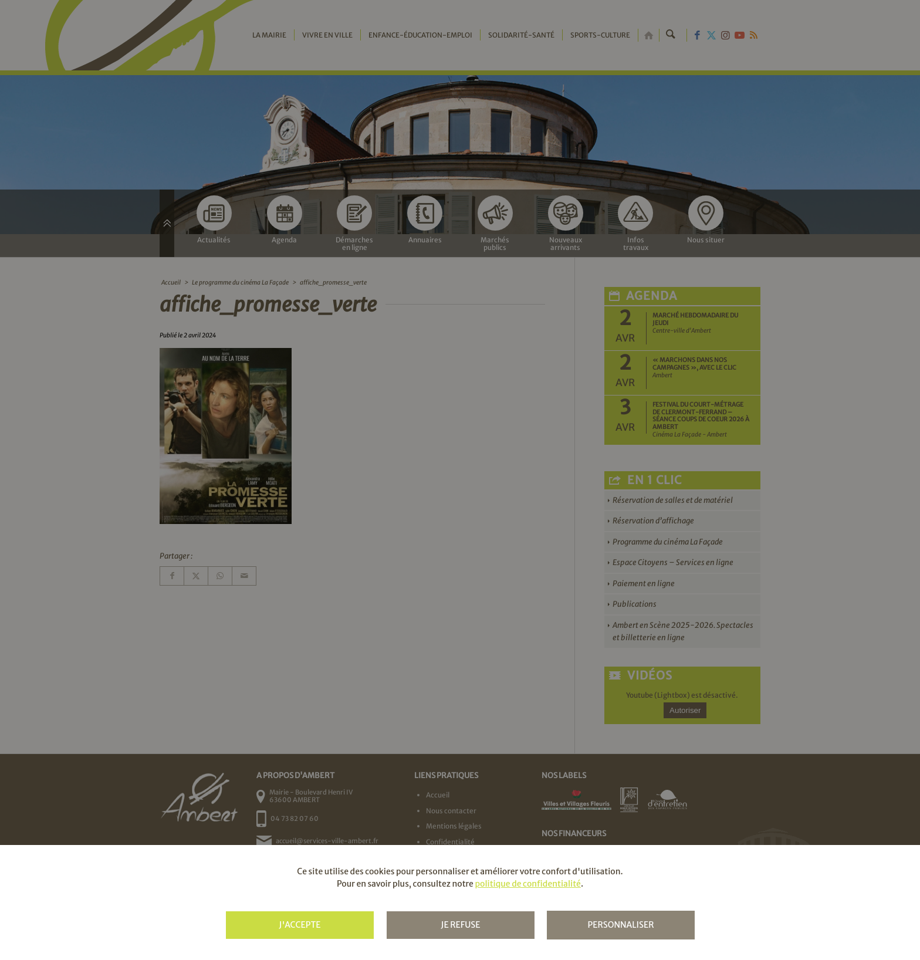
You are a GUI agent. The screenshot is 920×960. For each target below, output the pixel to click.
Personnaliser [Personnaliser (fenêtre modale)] (620, 925)
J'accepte (299, 925)
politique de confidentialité (527, 883)
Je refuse (460, 925)
